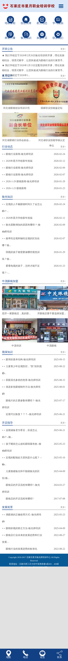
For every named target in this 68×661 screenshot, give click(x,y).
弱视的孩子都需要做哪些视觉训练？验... (21, 255)
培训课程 (10, 23)
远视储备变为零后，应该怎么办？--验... (19, 433)
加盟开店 (42, 37)
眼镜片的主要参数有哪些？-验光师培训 (21, 404)
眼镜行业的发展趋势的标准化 (21, 548)
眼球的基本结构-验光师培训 (21, 359)
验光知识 (26, 37)
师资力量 (10, 37)
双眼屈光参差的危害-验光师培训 (23, 380)
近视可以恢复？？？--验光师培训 (23, 414)
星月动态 (42, 23)
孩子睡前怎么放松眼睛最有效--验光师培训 (21, 447)
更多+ (63, 49)
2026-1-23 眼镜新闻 (16, 188)
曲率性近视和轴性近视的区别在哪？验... (21, 242)
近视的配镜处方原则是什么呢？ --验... (22, 461)
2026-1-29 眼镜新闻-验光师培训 (22, 181)
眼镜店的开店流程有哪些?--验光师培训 (21, 488)
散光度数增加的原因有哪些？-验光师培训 (21, 228)
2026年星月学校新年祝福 (19, 161)
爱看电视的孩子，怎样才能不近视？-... (21, 269)
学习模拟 (58, 23)
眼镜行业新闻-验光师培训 (19, 154)
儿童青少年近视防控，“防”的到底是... (22, 370)
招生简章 (26, 23)
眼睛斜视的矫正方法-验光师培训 (23, 528)
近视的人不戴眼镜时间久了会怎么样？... (22, 207)
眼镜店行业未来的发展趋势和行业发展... (22, 538)
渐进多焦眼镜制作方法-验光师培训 (21, 390)
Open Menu (62, 6)
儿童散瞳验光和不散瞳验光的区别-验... (21, 474)
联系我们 (58, 37)
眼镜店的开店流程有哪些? (19, 498)
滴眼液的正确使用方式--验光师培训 (21, 518)
